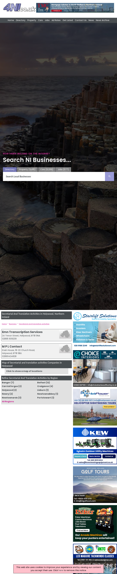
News (91, 20)
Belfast (41, 382)
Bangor (6, 382)
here (60, 570)
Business (13, 324)
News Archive (102, 20)
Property (31, 20)
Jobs (47, 20)
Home (11, 20)
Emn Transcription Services (22, 332)
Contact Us (81, 20)
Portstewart (44, 397)
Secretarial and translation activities (34, 324)
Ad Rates (56, 20)
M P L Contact (12, 346)
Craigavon (43, 386)
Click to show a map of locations (24, 371)
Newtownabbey (46, 393)
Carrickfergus (10, 386)
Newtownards (10, 397)
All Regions (8, 401)
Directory (20, 20)
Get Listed (68, 20)
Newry (5, 393)
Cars (40, 20)
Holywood (7, 390)
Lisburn (41, 390)
